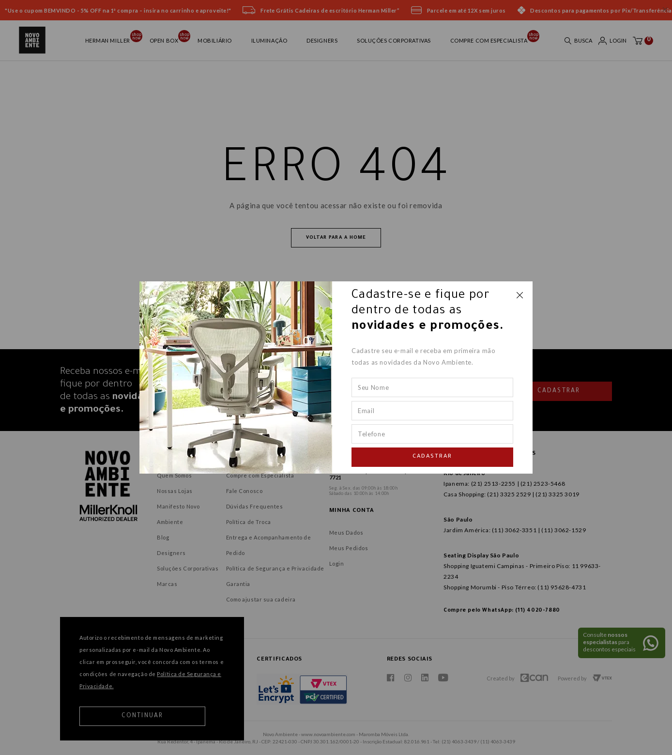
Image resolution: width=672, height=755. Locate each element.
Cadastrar (432, 457)
